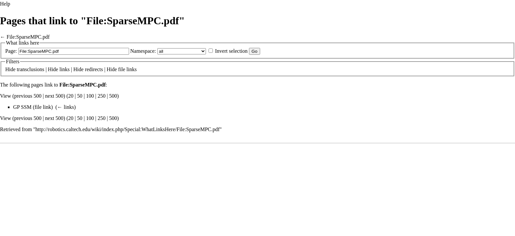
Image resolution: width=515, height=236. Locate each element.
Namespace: (143, 51)
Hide (10, 69)
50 (79, 96)
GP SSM (22, 107)
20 (71, 96)
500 (113, 96)
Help (5, 4)
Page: (11, 51)
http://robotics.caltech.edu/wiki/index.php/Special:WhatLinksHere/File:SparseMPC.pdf (127, 129)
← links (65, 107)
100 (90, 96)
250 (101, 96)
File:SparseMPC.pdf (28, 37)
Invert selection (231, 51)
